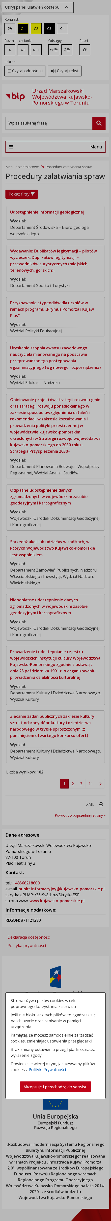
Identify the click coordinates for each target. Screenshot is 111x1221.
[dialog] (55, 610)
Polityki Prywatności (47, 1069)
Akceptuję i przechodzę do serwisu (55, 1087)
